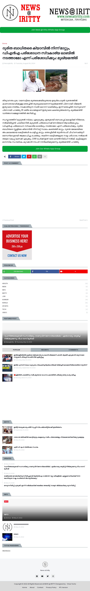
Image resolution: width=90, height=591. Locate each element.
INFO (45, 290)
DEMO (16, 534)
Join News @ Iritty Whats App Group (46, 29)
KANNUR (45, 299)
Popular (16, 350)
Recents (45, 350)
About (32, 587)
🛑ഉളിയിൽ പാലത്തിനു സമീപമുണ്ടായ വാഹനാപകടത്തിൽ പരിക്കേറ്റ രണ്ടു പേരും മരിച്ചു (45, 375)
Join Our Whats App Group (45, 148)
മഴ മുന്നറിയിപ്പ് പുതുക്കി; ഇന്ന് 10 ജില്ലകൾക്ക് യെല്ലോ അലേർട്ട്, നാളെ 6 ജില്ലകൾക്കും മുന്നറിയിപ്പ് (39, 486)
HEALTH (45, 283)
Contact (40, 587)
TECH (45, 309)
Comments (73, 350)
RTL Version (63, 587)
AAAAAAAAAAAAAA (21, 524)
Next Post (83, 220)
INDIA (45, 286)
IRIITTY (45, 293)
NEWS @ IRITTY (49, 584)
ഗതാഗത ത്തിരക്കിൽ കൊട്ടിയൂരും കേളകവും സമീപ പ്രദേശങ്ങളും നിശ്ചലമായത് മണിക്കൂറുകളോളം (49, 437)
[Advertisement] (45, 400)
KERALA (45, 303)
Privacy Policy (51, 587)
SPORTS (45, 306)
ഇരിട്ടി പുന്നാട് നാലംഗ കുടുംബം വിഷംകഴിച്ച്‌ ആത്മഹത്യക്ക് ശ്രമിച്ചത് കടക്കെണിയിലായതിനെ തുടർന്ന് (50, 365)
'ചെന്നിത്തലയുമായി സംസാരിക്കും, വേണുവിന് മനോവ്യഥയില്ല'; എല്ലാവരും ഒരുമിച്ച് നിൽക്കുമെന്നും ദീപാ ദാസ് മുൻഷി (42, 337)
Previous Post (9, 220)
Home (4, 43)
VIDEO (45, 312)
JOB (45, 296)
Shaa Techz (71, 584)
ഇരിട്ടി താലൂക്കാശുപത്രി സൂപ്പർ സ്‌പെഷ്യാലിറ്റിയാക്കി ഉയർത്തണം (38, 427)
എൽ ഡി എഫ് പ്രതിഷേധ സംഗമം (26, 447)
